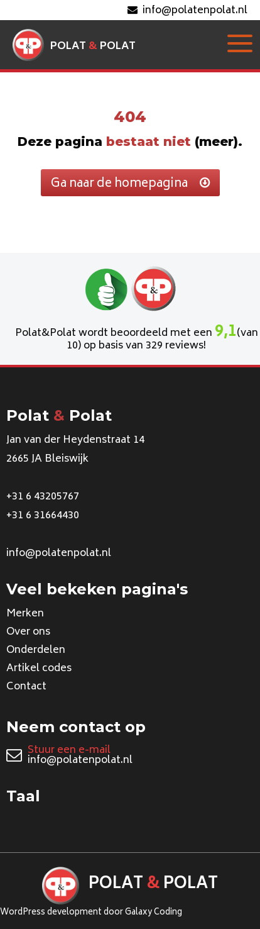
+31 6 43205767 (42, 497)
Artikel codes (39, 668)
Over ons (28, 632)
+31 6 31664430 (42, 516)
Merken (25, 614)
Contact (26, 687)
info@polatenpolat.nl (187, 10)
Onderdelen (35, 650)
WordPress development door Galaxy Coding (91, 913)
